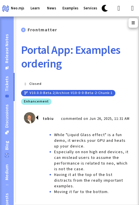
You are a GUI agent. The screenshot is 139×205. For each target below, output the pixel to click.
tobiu (48, 118)
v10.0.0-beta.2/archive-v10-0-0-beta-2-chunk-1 (68, 93)
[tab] (7, 52)
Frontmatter (42, 30)
